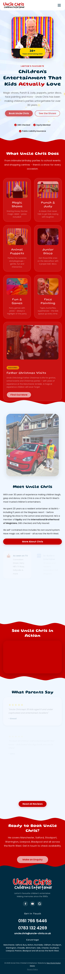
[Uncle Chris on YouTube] (32, 903)
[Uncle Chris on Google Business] (39, 903)
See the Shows (47, 111)
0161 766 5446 (32, 921)
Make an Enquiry (33, 861)
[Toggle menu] (59, 5)
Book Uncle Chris (19, 111)
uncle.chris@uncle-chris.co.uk (32, 933)
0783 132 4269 (32, 928)
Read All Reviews (33, 803)
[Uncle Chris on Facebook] (25, 903)
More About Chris (32, 541)
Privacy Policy (32, 969)
